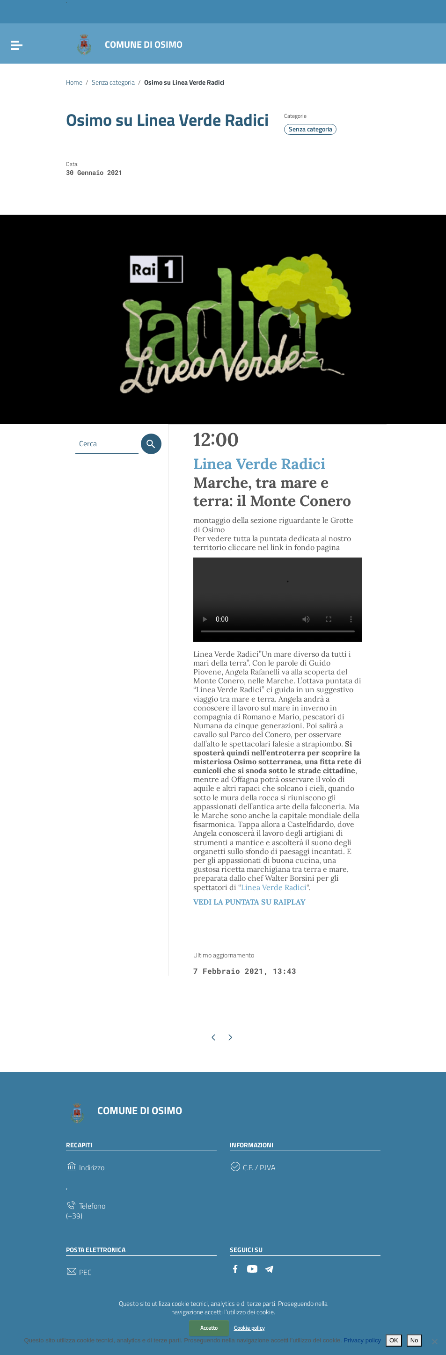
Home (74, 82)
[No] (434, 1341)
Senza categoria (113, 82)
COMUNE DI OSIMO (144, 44)
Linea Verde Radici (259, 463)
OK (393, 1340)
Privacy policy (362, 1340)
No (414, 1340)
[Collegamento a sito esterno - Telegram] (269, 1268)
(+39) (74, 1215)
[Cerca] (151, 444)
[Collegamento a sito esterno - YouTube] (252, 1268)
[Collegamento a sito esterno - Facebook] (235, 1268)
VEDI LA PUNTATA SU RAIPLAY (249, 901)
